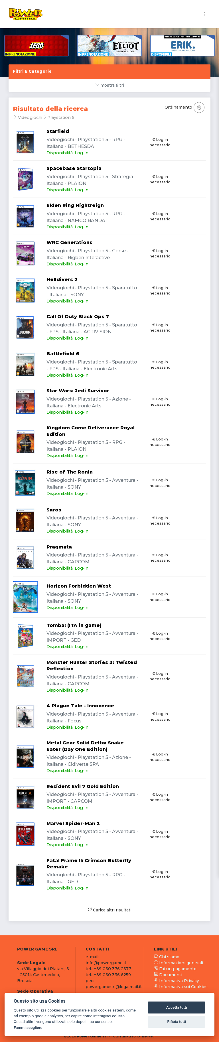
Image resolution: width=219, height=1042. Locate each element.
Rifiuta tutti (176, 1021)
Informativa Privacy (176, 980)
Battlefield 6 (62, 353)
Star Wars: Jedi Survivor (77, 390)
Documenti (168, 974)
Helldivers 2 (62, 279)
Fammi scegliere (28, 1027)
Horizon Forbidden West (78, 586)
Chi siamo (166, 956)
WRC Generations (69, 242)
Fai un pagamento (175, 968)
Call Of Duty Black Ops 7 (77, 316)
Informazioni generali (178, 962)
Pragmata (59, 547)
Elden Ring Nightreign (75, 205)
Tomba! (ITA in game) (74, 625)
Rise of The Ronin (69, 472)
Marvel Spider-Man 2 (73, 823)
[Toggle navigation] (205, 14)
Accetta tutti (176, 1007)
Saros (53, 510)
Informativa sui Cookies (181, 986)
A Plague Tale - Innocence (80, 705)
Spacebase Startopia (74, 168)
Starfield (57, 131)
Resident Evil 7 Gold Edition (82, 786)
